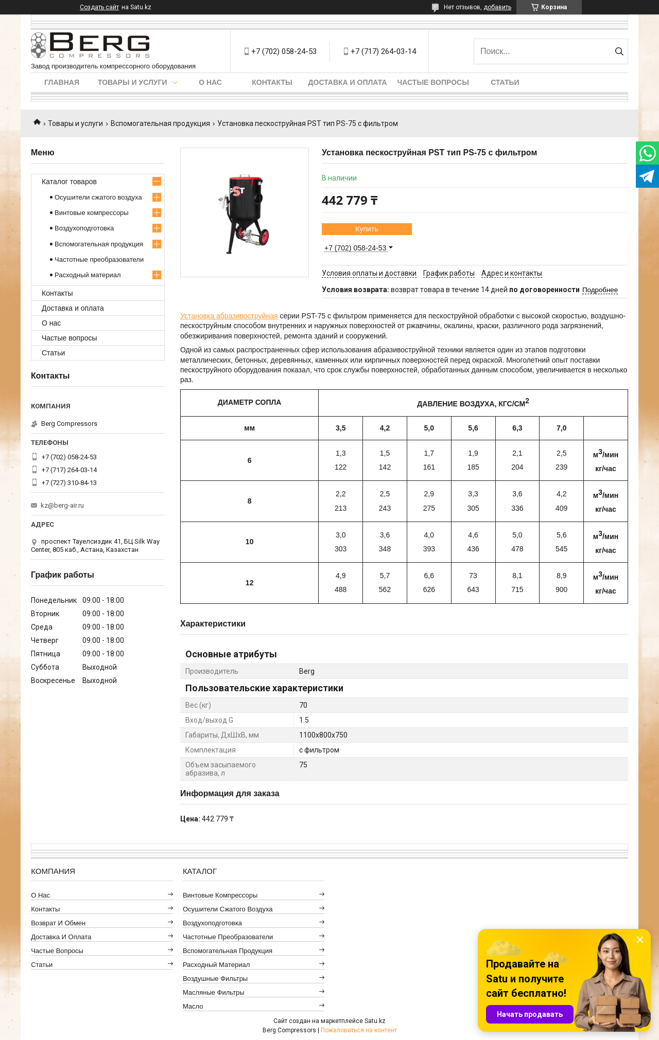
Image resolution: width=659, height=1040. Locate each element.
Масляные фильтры (214, 992)
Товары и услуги (132, 82)
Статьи (505, 82)
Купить (366, 229)
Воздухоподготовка (84, 228)
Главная (61, 82)
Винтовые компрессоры (92, 213)
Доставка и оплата (347, 82)
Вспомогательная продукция (160, 123)
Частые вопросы (433, 82)
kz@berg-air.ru (62, 505)
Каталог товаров (69, 181)
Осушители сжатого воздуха (98, 197)
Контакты (272, 82)
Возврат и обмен (58, 923)
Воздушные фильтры (215, 978)
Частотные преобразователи (99, 259)
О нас (210, 82)
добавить (497, 7)
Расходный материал (87, 275)
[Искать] (619, 51)
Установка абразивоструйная (229, 316)
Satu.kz (375, 1021)
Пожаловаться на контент (359, 1030)
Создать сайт (99, 7)
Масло (193, 1006)
